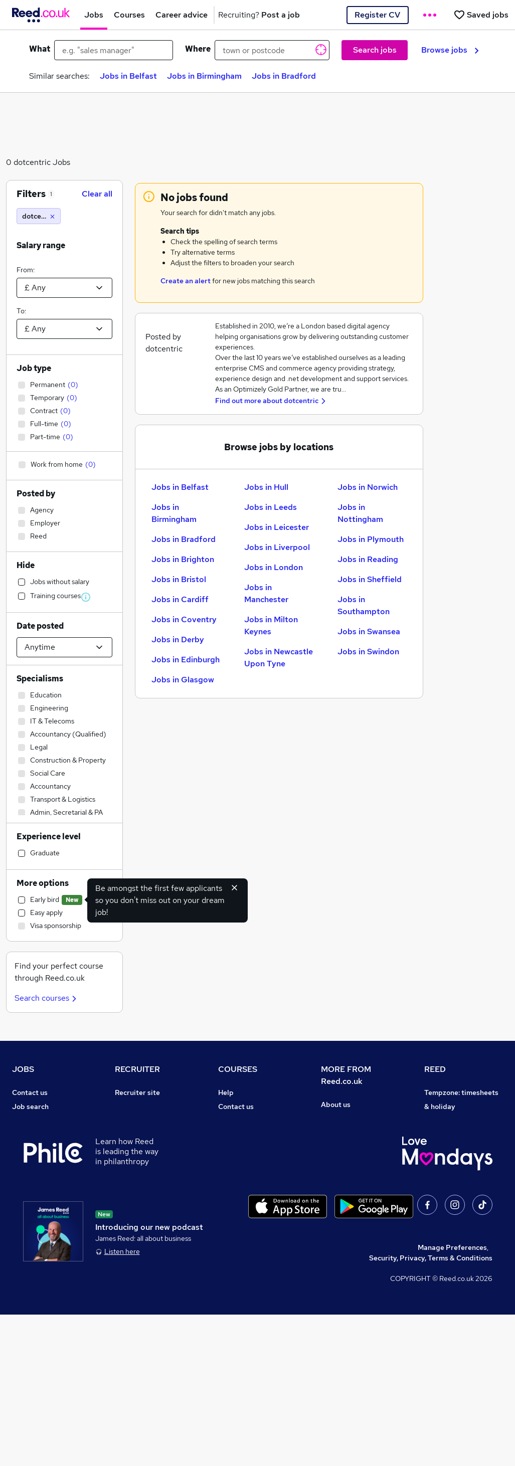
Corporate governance (358, 1146)
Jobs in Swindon (368, 651)
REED (435, 1069)
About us (336, 1104)
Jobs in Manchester (266, 593)
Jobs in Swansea (368, 631)
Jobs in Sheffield (369, 579)
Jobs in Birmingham (204, 76)
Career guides (241, 1204)
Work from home (39, 1134)
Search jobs (375, 50)
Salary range (41, 245)
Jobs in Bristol (178, 579)
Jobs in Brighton (182, 559)
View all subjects (245, 1134)
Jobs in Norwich (367, 487)
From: (26, 269)
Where (198, 49)
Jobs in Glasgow (182, 679)
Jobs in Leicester (276, 527)
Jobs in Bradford (284, 76)
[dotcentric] (38, 216)
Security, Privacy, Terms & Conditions (430, 1409)
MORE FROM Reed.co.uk (346, 1075)
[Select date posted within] (64, 647)
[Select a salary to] (64, 329)
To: (21, 310)
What (39, 49)
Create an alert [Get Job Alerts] (185, 280)
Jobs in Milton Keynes (271, 625)
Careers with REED (455, 1190)
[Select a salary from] (64, 288)
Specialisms (40, 678)
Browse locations (40, 1162)
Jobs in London (273, 567)
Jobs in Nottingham (360, 513)
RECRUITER (137, 1069)
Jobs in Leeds (270, 507)
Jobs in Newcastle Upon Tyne (278, 657)
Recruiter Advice (142, 1148)
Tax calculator (35, 1204)
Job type (34, 368)
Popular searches (41, 1176)
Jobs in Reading (367, 559)
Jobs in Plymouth (370, 539)
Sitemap (26, 1260)
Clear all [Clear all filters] (97, 194)
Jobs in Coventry (184, 619)
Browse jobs (450, 50)
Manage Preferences (452, 1398)
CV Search (132, 1120)
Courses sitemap (246, 1232)
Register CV (377, 15)
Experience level (49, 836)
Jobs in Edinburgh (185, 659)
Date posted (40, 626)
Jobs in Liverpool (277, 547)
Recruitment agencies (151, 1134)
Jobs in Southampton (363, 605)
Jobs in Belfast (128, 76)
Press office (341, 1132)
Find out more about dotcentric (266, 400)
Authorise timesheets (459, 1120)
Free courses (239, 1162)
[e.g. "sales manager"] (114, 50)
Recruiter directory (44, 1120)
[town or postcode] (272, 50)
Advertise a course (249, 1218)
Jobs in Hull (266, 487)
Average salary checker (51, 1218)
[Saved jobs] (481, 15)
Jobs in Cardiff (180, 599)
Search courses (47, 998)
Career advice (35, 1190)
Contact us (30, 1092)
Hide (26, 565)
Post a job (131, 1106)
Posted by (36, 493)
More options (43, 883)
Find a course (240, 1120)
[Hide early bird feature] (235, 887)
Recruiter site (137, 1092)
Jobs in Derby (177, 639)
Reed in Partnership (457, 1176)
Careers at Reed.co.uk (357, 1118)
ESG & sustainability (458, 1260)
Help (20, 1232)
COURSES (237, 1069)
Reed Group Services (459, 1134)
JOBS (23, 1069)
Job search (30, 1106)
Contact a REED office (48, 1246)
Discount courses (246, 1148)
